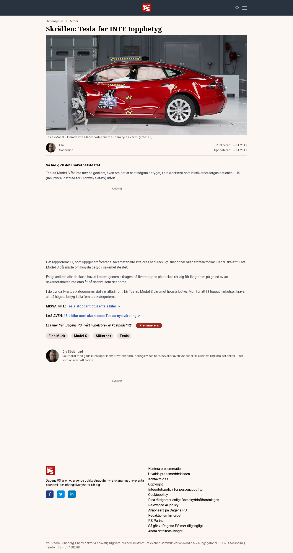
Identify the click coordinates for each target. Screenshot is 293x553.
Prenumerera (149, 325)
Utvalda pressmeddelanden (169, 474)
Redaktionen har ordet (164, 515)
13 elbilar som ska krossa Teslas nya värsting (102, 316)
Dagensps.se (54, 21)
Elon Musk (57, 336)
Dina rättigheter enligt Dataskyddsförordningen (183, 500)
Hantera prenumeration (165, 469)
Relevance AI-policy (163, 505)
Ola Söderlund (72, 351)
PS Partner (156, 521)
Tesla (124, 336)
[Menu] (244, 8)
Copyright (155, 484)
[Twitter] (61, 494)
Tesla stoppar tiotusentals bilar (93, 306)
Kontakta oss (158, 479)
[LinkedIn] (72, 494)
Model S (80, 336)
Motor (74, 21)
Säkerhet (103, 336)
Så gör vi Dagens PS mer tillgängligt (175, 526)
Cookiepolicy (158, 495)
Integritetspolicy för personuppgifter (176, 489)
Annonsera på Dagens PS (167, 510)
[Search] (237, 8)
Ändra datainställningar (165, 531)
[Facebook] (50, 494)
